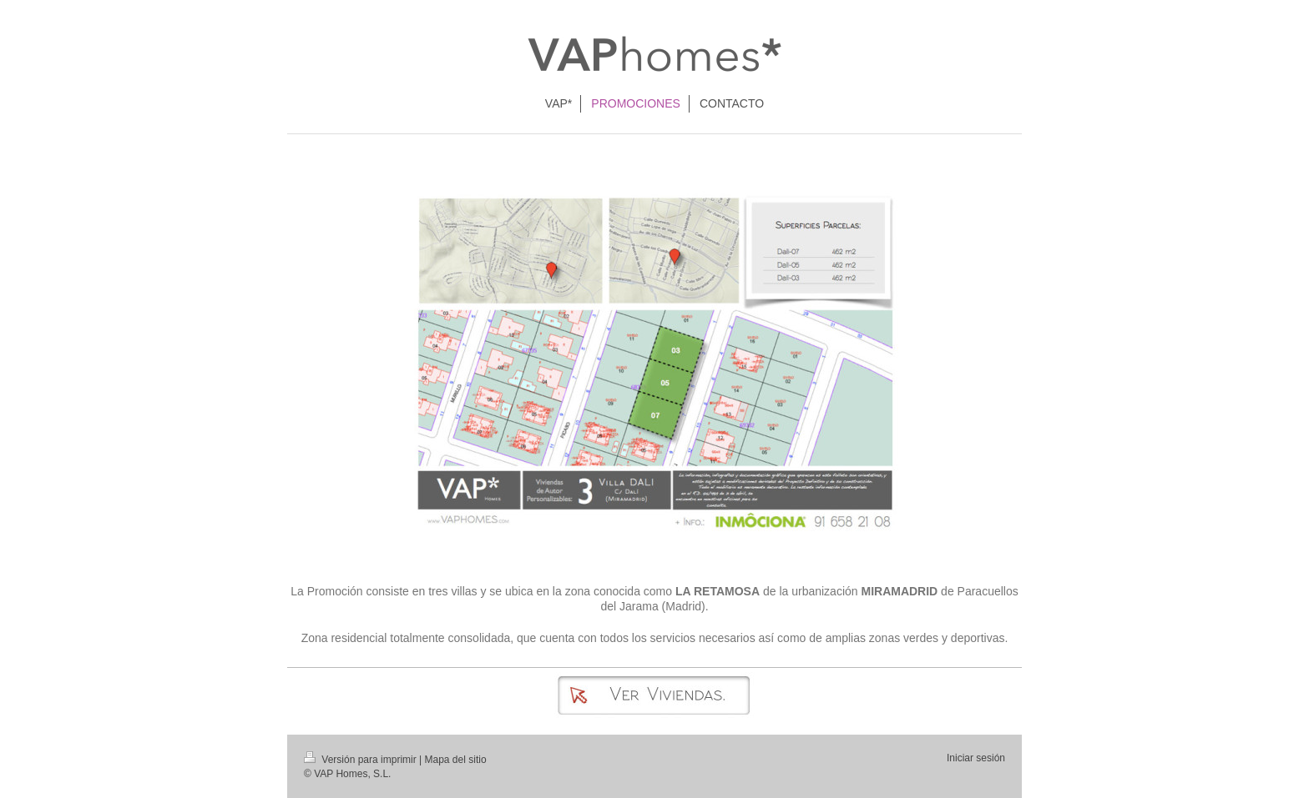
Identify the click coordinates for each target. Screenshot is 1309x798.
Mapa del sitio (456, 759)
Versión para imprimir (361, 759)
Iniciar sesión (976, 758)
